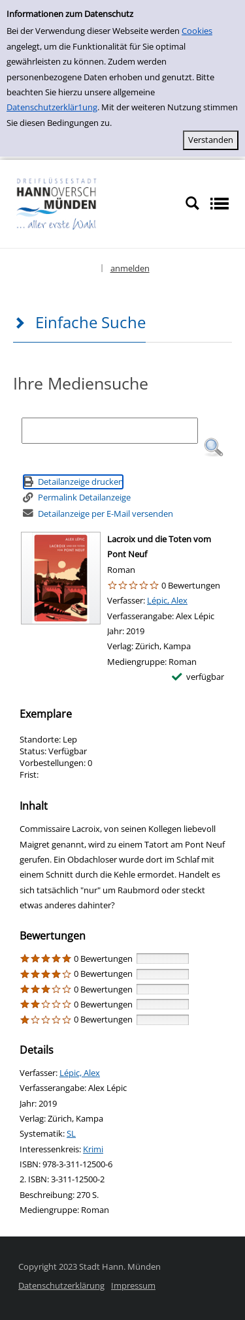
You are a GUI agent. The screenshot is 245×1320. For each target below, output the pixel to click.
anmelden (130, 268)
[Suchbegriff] (110, 431)
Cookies (197, 31)
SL (71, 1133)
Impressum (133, 1285)
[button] (213, 447)
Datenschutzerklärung (61, 1285)
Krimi (93, 1149)
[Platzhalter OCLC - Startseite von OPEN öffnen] (92, 203)
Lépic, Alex (167, 600)
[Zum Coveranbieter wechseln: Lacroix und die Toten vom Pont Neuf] (61, 578)
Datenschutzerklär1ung (52, 107)
